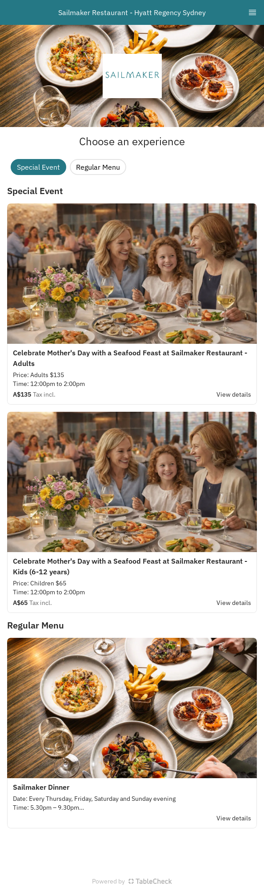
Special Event (38, 167)
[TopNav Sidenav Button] (252, 12)
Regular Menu (98, 167)
